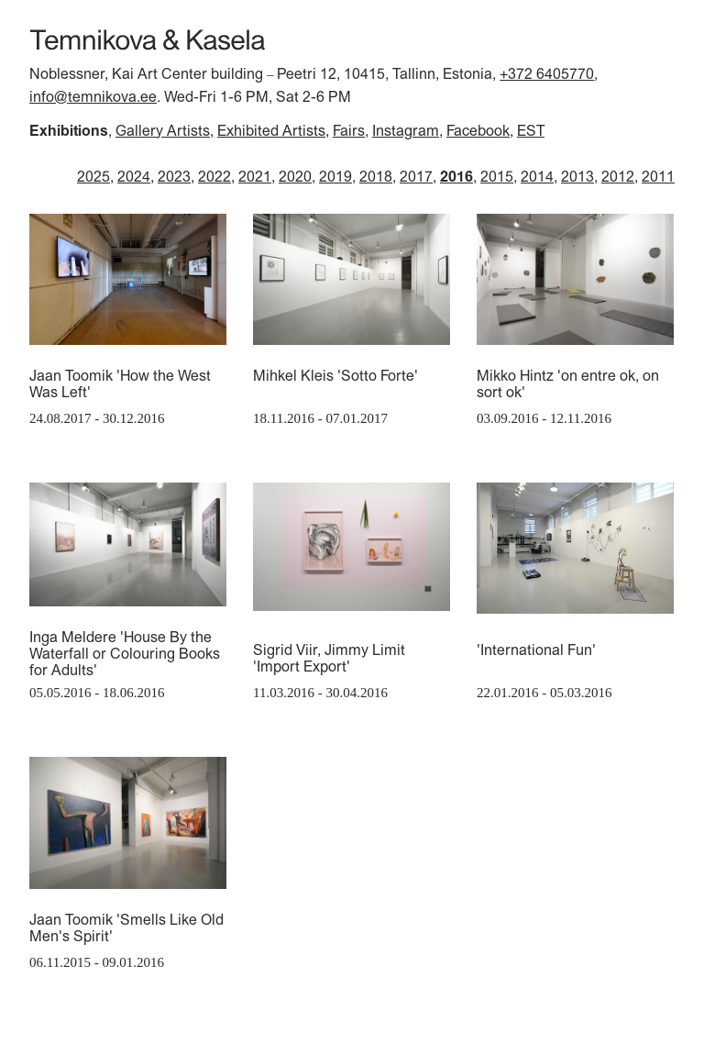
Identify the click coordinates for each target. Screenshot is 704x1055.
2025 (93, 176)
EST (530, 130)
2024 (133, 176)
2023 (174, 176)
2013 (577, 176)
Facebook (478, 130)
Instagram (405, 130)
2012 (617, 176)
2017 (416, 176)
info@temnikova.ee (93, 96)
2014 (537, 176)
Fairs (349, 130)
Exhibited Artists (271, 130)
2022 (214, 176)
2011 (658, 176)
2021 (254, 176)
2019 (335, 176)
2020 (295, 176)
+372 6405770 (547, 73)
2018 (375, 176)
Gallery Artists (163, 130)
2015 (496, 176)
